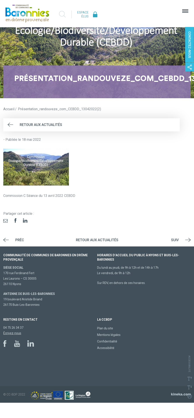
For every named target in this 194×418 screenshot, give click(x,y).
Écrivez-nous (12, 333)
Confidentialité (107, 341)
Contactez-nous (189, 44)
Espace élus (82, 14)
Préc (19, 240)
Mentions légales (109, 335)
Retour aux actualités (41, 125)
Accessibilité (105, 348)
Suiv (175, 240)
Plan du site (105, 328)
